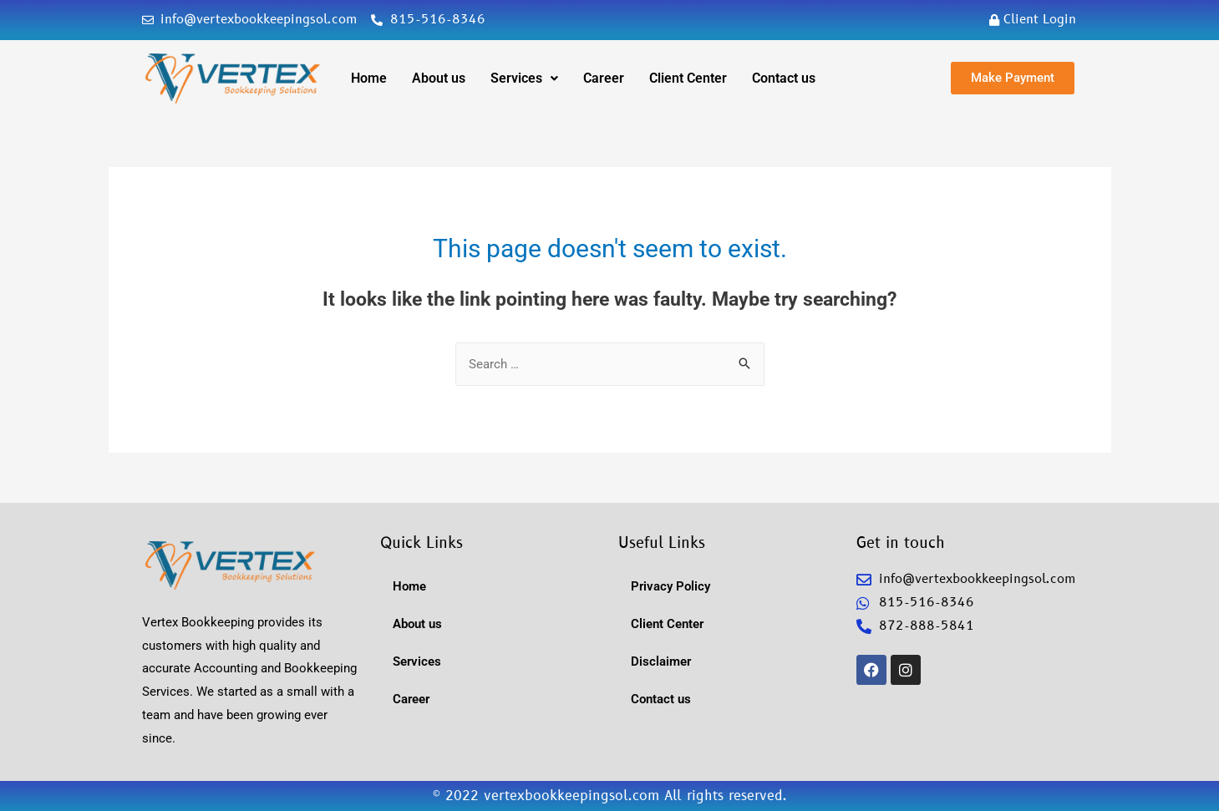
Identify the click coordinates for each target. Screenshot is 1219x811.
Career (603, 78)
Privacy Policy (670, 586)
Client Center (688, 78)
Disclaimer (661, 661)
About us (438, 78)
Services (524, 78)
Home (369, 78)
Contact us (783, 78)
